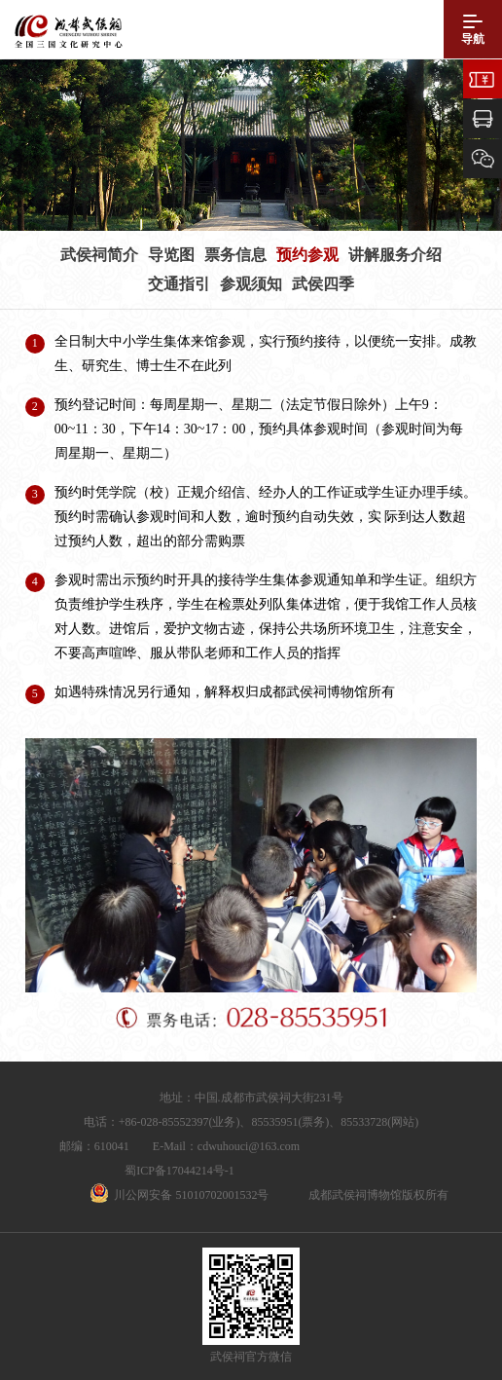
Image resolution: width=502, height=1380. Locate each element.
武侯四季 (323, 284)
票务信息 (235, 254)
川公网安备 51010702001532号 (191, 1195)
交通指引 (179, 284)
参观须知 (251, 284)
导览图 (171, 254)
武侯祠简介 (99, 254)
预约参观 (307, 254)
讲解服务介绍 (395, 254)
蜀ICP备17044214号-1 (179, 1170)
